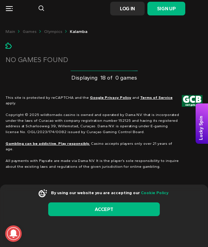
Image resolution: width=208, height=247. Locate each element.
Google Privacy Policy (110, 97)
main (10, 31)
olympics (53, 31)
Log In (127, 9)
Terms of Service (156, 97)
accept (104, 209)
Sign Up (166, 9)
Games (30, 31)
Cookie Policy (154, 192)
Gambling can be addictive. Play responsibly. (48, 143)
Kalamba (78, 31)
